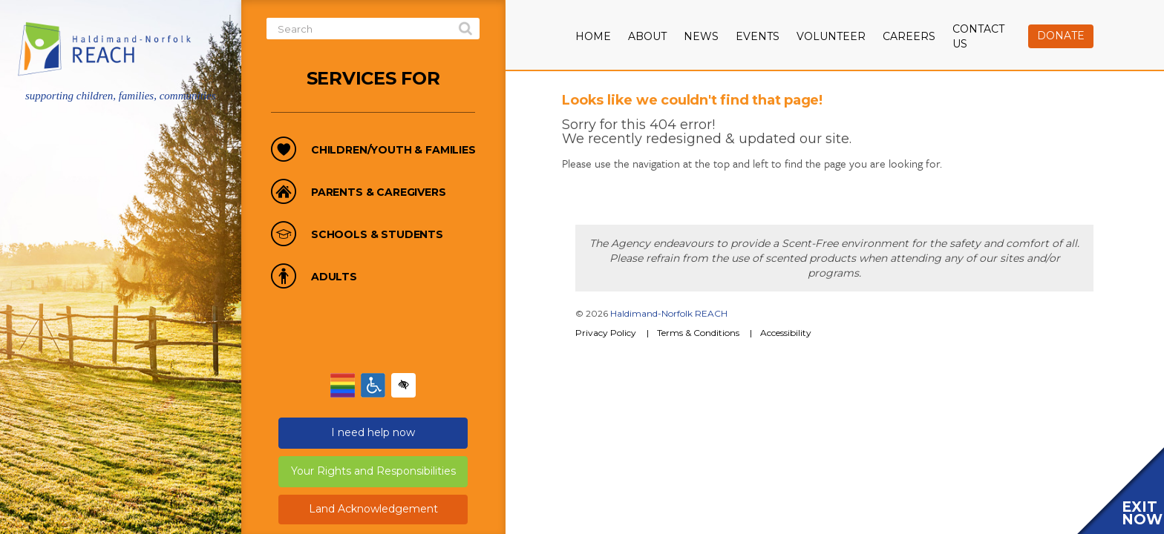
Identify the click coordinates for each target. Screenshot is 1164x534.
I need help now (373, 432)
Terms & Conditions (698, 332)
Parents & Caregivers (378, 192)
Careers (909, 36)
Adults (334, 277)
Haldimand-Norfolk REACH (669, 313)
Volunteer (831, 36)
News (701, 36)
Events (757, 36)
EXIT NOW (1142, 513)
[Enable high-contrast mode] (403, 385)
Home (593, 36)
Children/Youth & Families (393, 150)
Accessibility (785, 332)
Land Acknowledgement (373, 508)
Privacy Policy (605, 332)
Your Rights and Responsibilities (373, 471)
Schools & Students (377, 234)
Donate (1061, 35)
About (647, 36)
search (465, 29)
